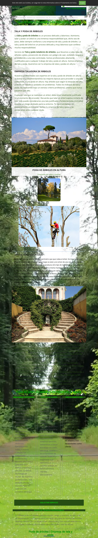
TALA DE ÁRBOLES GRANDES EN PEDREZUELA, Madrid (49, 22)
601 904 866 (43, 14)
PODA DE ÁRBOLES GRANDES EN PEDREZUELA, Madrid (48, 392)
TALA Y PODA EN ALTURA (75, 8)
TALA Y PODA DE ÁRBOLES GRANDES (31, 1)
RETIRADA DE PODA (21, 8)
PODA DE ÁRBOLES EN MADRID (26, 5)
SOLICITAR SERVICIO (49, 502)
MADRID (43, 12)
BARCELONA (59, 12)
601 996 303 (59, 14)
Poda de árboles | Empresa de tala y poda (51, 533)
